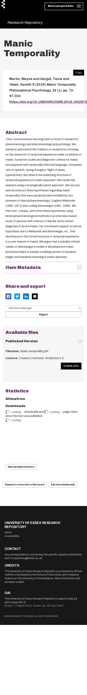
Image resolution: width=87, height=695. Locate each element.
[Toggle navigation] (64, 6)
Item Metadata (23, 267)
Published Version (21, 341)
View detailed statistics (21, 467)
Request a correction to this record (25, 484)
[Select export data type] (43, 308)
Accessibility (12, 536)
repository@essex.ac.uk (28, 558)
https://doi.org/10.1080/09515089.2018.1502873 (48, 102)
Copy (77, 72)
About (8, 532)
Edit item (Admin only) (63, 484)
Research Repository (25, 22)
